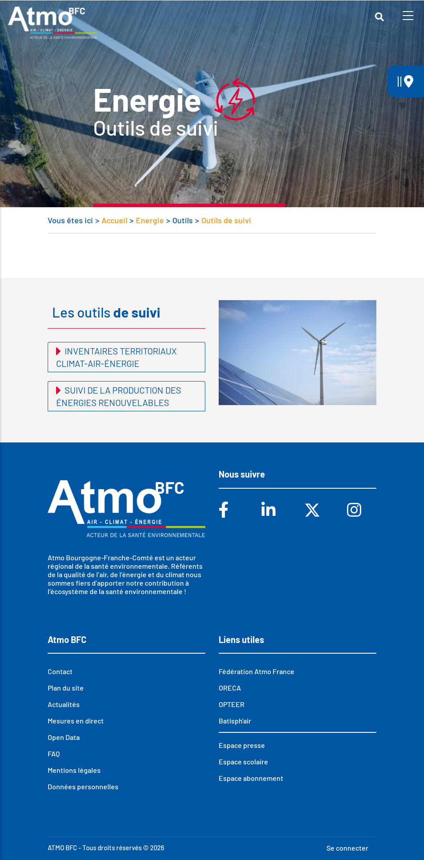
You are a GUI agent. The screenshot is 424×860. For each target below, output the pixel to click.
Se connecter (347, 848)
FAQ (54, 753)
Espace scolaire (243, 761)
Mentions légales (74, 770)
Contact (60, 671)
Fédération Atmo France (256, 671)
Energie (150, 220)
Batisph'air (235, 720)
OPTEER (232, 704)
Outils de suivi (226, 220)
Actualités (64, 704)
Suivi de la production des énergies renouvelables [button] (118, 396)
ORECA (230, 687)
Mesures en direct (76, 720)
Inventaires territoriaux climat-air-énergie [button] (116, 357)
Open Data (64, 737)
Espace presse (242, 745)
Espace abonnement (251, 778)
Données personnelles (83, 786)
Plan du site (66, 687)
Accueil (114, 220)
